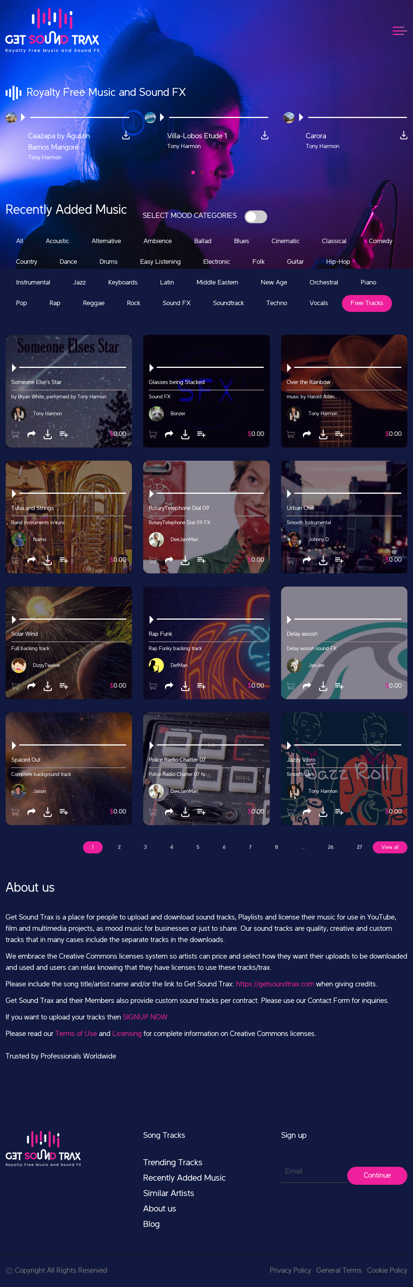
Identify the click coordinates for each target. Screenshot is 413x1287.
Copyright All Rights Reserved (56, 1271)
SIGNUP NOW (145, 1017)
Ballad (203, 241)
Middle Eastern (217, 282)
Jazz (79, 282)
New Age (274, 282)
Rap (55, 303)
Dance (68, 262)
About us (159, 1209)
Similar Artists (168, 1193)
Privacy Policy (290, 1271)
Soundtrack (228, 303)
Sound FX (177, 303)
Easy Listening (160, 262)
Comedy (380, 241)
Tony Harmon (47, 413)
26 (331, 847)
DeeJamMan (184, 539)
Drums (109, 262)
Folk (259, 262)
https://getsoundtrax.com (275, 984)
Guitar (295, 262)
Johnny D (319, 539)
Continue (377, 1176)
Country (26, 262)
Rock (133, 303)
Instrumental (33, 282)
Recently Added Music (184, 1178)
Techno (276, 303)
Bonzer (178, 413)
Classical (334, 241)
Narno (39, 539)
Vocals (319, 303)
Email (294, 1171)
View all (390, 847)
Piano (368, 282)
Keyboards (123, 282)
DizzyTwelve (46, 665)
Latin (167, 282)
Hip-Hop (338, 262)
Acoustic (57, 241)
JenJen (316, 665)
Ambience (158, 241)
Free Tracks (367, 303)
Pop (21, 303)
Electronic (216, 262)
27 (359, 847)
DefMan (179, 665)
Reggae (93, 303)
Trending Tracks (173, 1163)
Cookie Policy (387, 1271)
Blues (241, 241)
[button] (193, 172)
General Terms (339, 1271)
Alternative (106, 241)
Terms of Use (76, 1034)
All (19, 241)
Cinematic (286, 241)
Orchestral (324, 282)
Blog (151, 1224)
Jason (39, 791)
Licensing (127, 1034)
